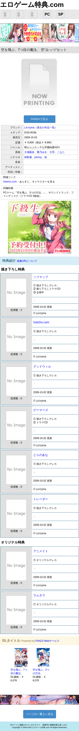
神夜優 (28, 157)
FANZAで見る (39, 119)
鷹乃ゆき (42, 152)
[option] (19, 664)
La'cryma (29, 127)
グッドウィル (42, 366)
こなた (61, 152)
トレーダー (40, 499)
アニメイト (40, 551)
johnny (38, 157)
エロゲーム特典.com (32, 4)
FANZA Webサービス (47, 640)
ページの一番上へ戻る (39, 714)
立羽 (52, 152)
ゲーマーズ (40, 410)
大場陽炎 (29, 152)
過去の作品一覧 (46, 127)
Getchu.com (10, 181)
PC (47, 14)
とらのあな (40, 455)
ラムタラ (39, 595)
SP (60, 14)
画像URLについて (27, 261)
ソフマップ (40, 277)
